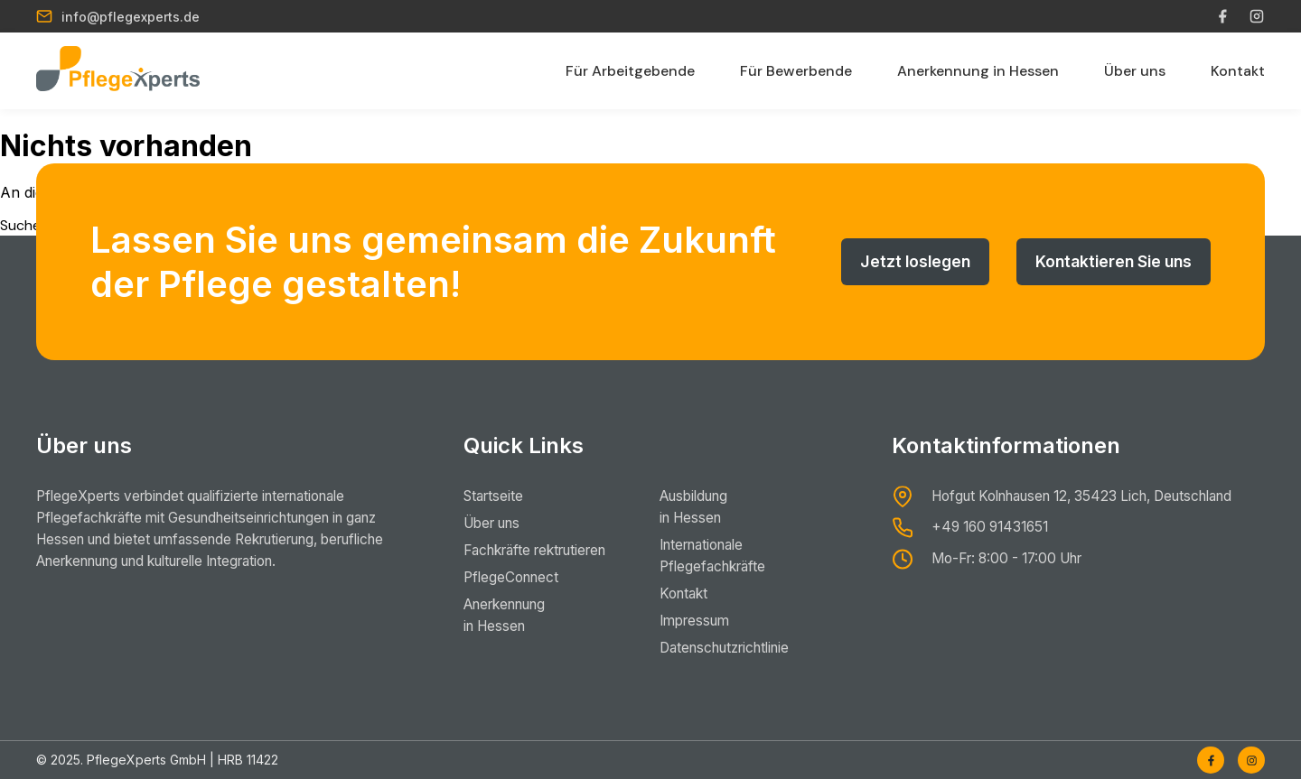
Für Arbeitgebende (630, 70)
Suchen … (30, 225)
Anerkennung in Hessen (978, 70)
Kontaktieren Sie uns (1109, 261)
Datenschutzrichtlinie (749, 648)
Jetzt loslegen (904, 261)
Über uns (1134, 70)
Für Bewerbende (796, 70)
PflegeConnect (514, 578)
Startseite (495, 496)
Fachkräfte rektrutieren (543, 551)
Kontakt (1238, 70)
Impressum (716, 621)
